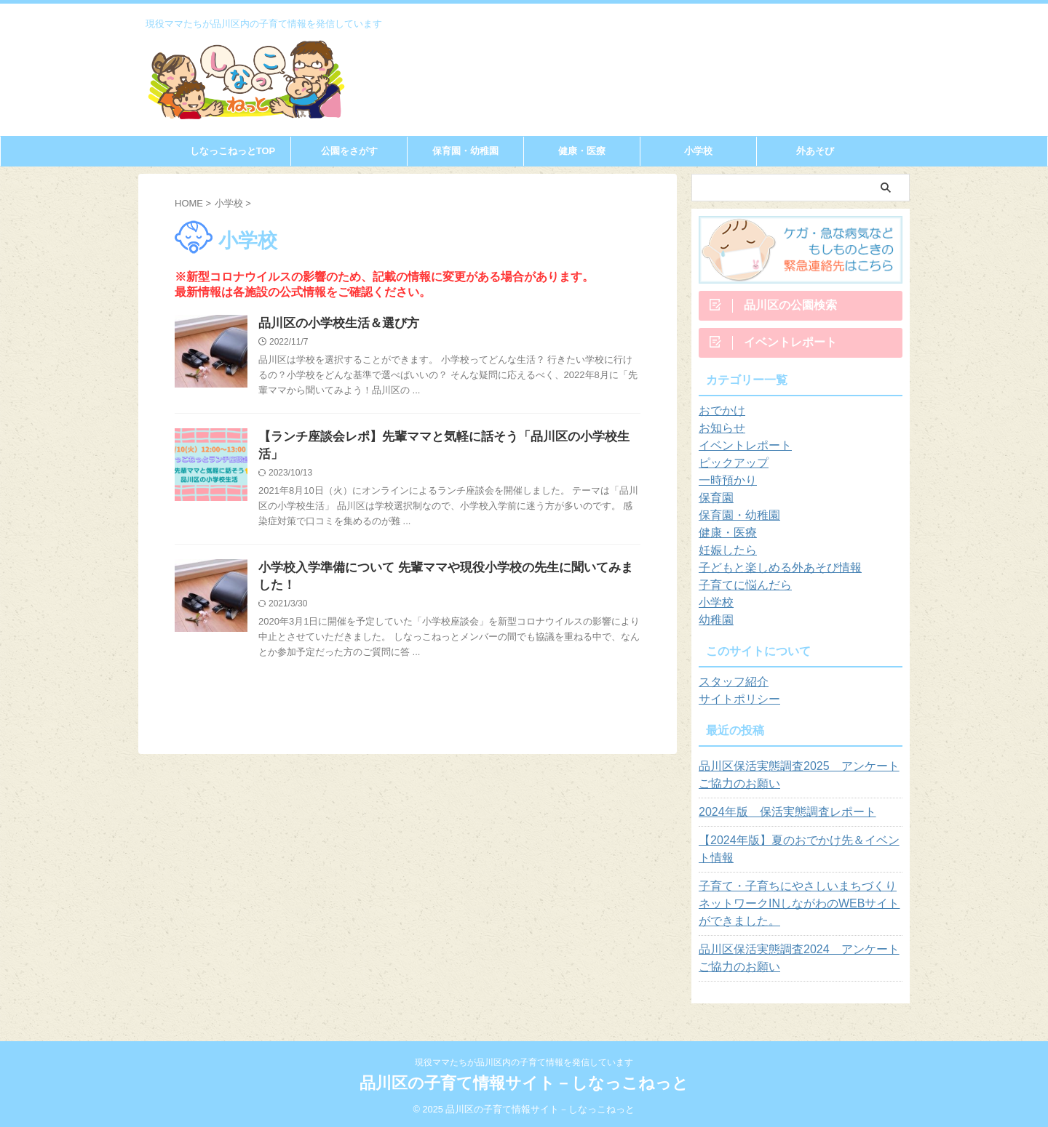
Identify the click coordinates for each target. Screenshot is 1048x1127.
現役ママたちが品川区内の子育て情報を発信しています (524, 1062)
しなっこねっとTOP (233, 150)
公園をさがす (349, 150)
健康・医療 (582, 150)
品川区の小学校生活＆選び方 (334, 324)
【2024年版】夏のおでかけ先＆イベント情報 (796, 855)
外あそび (815, 150)
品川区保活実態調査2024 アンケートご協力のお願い (796, 964)
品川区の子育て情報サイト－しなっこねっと (524, 1083)
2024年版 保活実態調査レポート (776, 818)
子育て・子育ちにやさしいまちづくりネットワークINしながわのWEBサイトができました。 (800, 909)
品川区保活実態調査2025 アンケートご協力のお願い (796, 780)
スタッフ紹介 (729, 688)
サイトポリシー (734, 705)
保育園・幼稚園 (465, 150)
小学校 (698, 150)
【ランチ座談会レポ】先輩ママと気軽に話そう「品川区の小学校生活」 (444, 439)
